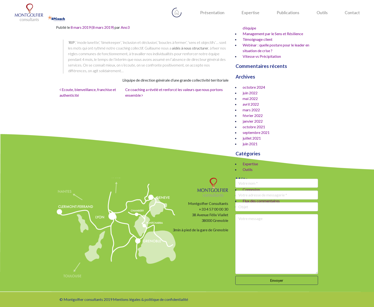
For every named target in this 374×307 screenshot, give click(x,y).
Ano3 (125, 27)
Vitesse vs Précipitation (262, 56)
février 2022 (253, 115)
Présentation (212, 12)
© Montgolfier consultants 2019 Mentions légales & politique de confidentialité (124, 299)
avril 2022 (251, 104)
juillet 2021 (252, 138)
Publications (288, 12)
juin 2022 (250, 93)
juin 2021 (250, 143)
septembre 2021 (256, 132)
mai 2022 (250, 98)
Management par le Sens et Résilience (273, 33)
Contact (352, 12)
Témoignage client (257, 39)
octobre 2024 (254, 87)
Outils (322, 12)
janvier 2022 (253, 121)
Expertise (250, 12)
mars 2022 (251, 110)
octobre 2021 (254, 126)
